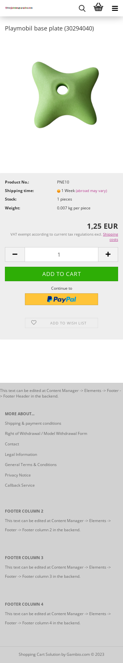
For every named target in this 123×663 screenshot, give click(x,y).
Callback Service (20, 485)
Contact (12, 444)
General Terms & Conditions (31, 464)
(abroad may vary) (91, 190)
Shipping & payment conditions (33, 423)
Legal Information (21, 454)
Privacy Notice (18, 475)
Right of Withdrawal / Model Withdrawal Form (46, 433)
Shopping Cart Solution (39, 654)
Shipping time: (19, 190)
